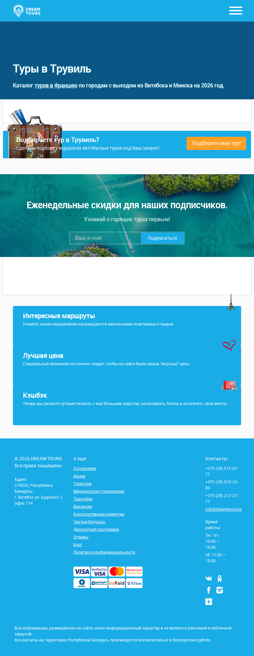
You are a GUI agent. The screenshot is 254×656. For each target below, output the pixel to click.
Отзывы (80, 536)
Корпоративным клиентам (98, 514)
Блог (77, 544)
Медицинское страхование (98, 491)
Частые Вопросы (89, 521)
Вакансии (82, 506)
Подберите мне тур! (216, 143)
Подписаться (162, 238)
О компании (84, 468)
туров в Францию (55, 85)
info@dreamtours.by (223, 509)
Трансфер (83, 498)
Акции (79, 476)
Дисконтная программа (96, 529)
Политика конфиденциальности (104, 552)
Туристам (82, 483)
